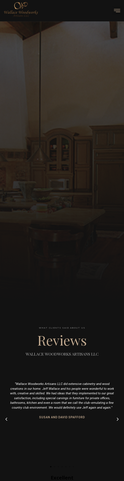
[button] (117, 10)
